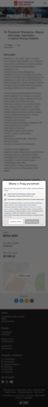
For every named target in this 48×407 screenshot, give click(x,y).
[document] (24, 203)
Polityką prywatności (28, 207)
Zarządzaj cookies (15, 222)
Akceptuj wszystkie (32, 222)
